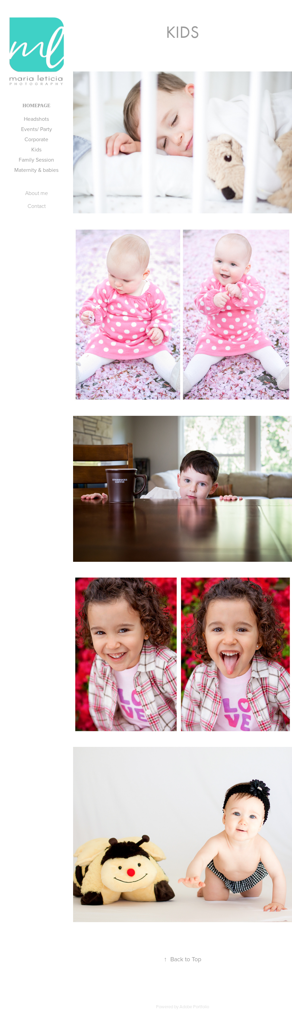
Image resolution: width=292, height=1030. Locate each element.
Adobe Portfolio (194, 1006)
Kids (36, 149)
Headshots (36, 118)
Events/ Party (36, 129)
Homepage (36, 105)
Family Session (36, 159)
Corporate (36, 139)
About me (36, 193)
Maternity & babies (36, 170)
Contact (37, 206)
